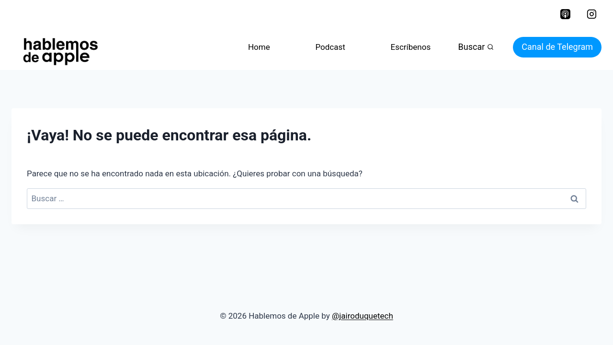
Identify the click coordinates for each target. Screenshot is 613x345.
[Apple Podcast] (565, 14)
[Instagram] (591, 14)
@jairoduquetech (362, 316)
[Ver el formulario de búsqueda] (476, 47)
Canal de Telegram (557, 47)
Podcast (330, 47)
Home (259, 47)
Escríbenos (410, 47)
